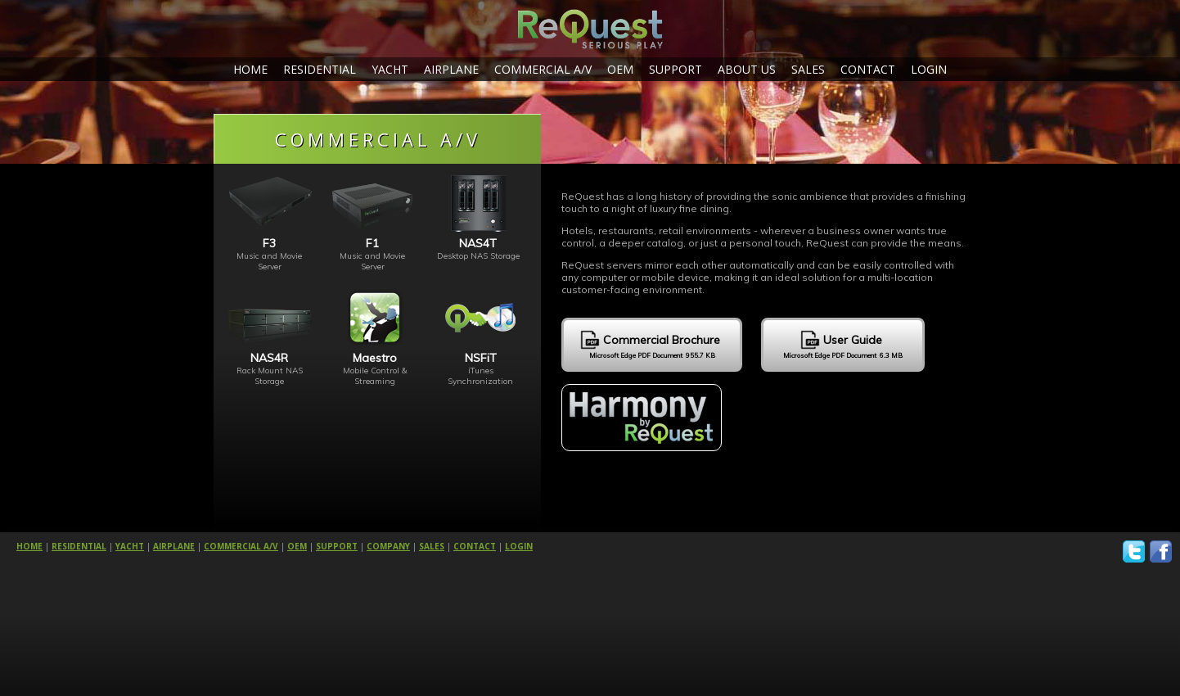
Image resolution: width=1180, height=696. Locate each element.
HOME (250, 69)
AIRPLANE (451, 69)
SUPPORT (675, 69)
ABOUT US (747, 69)
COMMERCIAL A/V (543, 69)
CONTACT (867, 69)
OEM (620, 69)
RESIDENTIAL (319, 69)
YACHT (390, 69)
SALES (808, 69)
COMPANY (388, 546)
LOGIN (929, 69)
